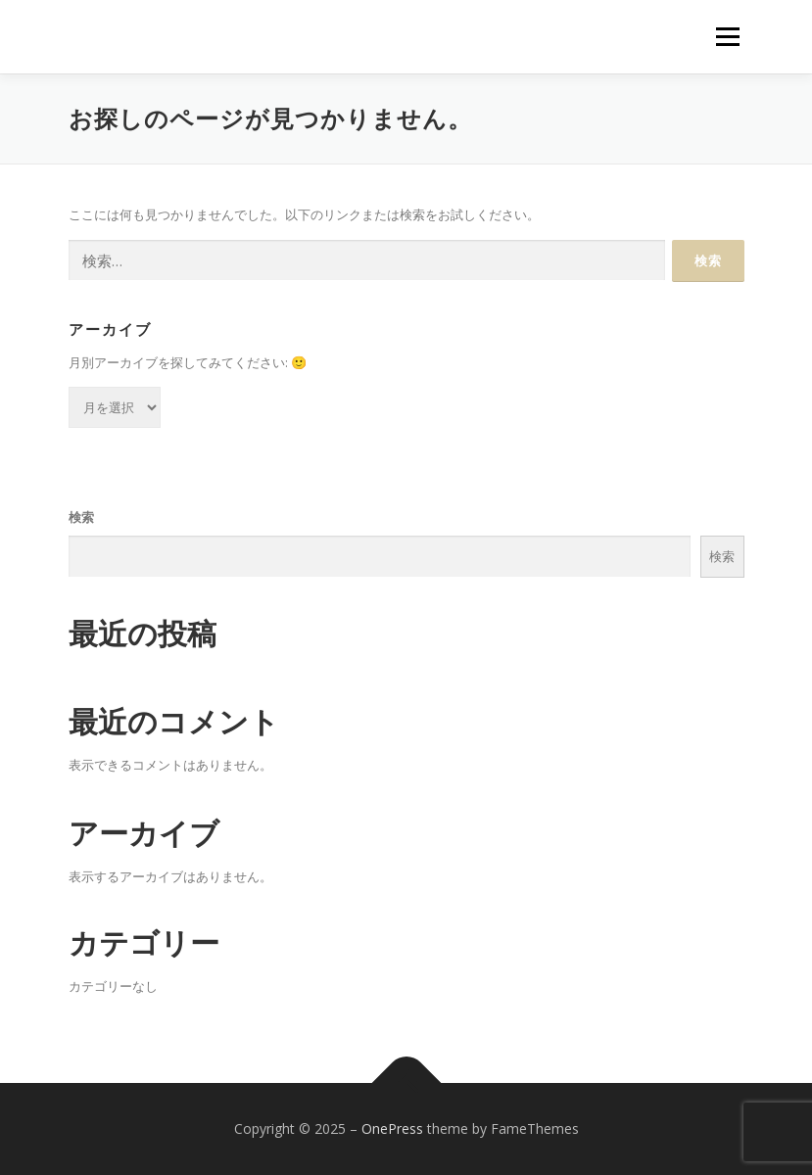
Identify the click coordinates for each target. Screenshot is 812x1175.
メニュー (727, 36)
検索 (81, 517)
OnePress (392, 1128)
